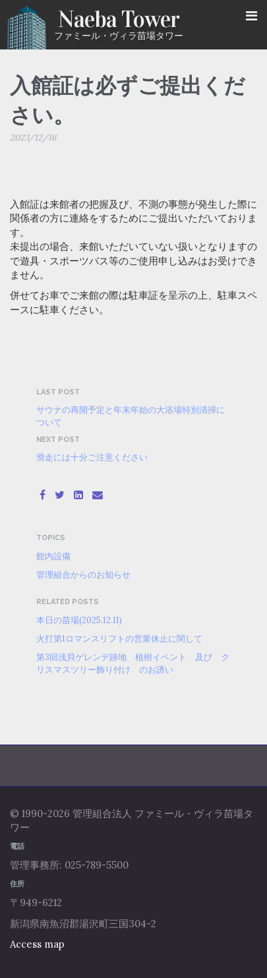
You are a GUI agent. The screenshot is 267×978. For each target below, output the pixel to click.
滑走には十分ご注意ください (92, 457)
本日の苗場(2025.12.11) (79, 620)
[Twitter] (60, 494)
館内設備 (53, 556)
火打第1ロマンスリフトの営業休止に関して (119, 638)
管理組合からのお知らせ (83, 574)
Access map (37, 944)
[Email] (97, 494)
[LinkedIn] (78, 494)
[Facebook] (42, 494)
